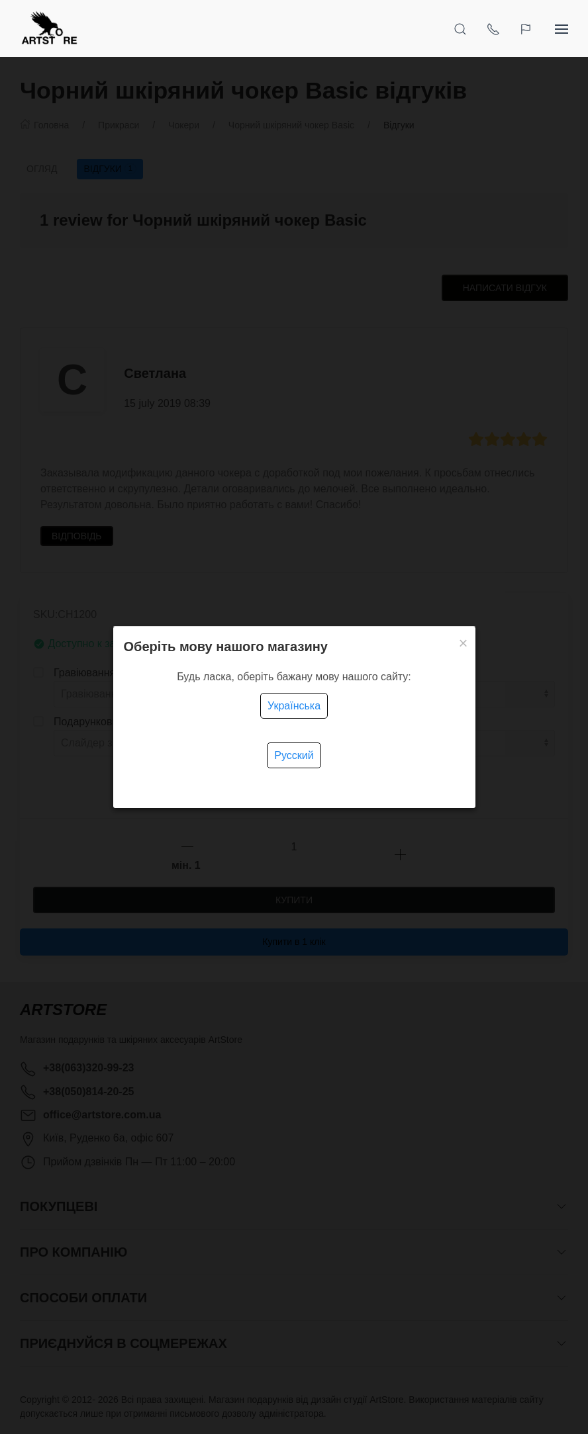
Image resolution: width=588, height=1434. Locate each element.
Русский (293, 755)
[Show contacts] (493, 28)
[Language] (527, 28)
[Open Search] (460, 28)
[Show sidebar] (561, 28)
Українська (294, 705)
